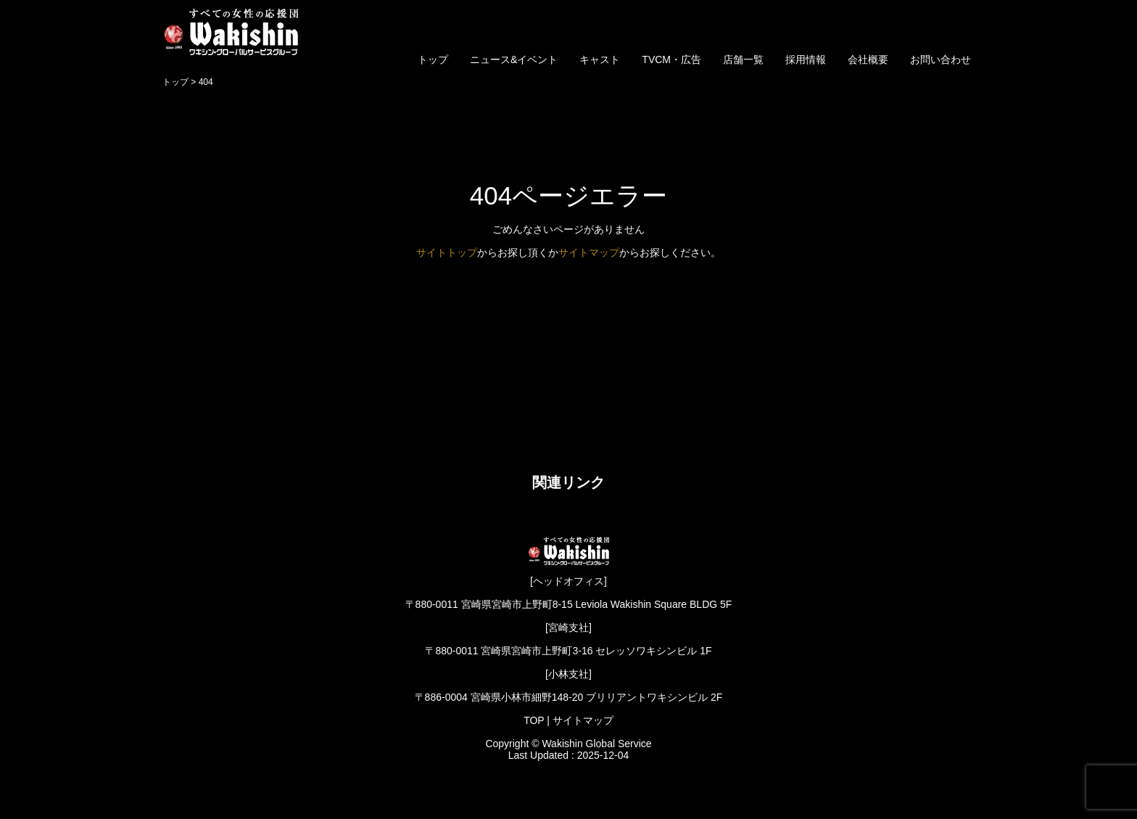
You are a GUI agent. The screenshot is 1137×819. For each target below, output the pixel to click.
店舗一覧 (743, 59)
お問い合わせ (940, 59)
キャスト (599, 59)
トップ (433, 59)
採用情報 (805, 59)
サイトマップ (588, 252)
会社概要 (868, 59)
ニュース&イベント (514, 59)
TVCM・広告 (671, 59)
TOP (534, 720)
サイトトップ (446, 252)
